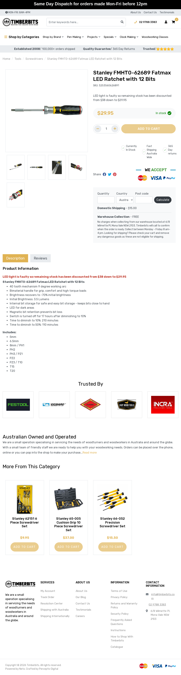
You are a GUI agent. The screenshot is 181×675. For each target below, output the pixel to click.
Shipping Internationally (54, 616)
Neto (22, 668)
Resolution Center (51, 603)
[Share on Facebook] (105, 174)
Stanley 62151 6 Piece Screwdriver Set (24, 522)
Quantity (103, 193)
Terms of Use (119, 591)
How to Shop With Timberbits (122, 638)
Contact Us (150, 12)
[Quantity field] (106, 128)
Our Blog (81, 597)
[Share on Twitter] (110, 174)
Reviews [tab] (40, 258)
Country (121, 193)
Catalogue (117, 646)
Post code (141, 193)
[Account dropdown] (166, 22)
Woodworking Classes (155, 37)
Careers (80, 616)
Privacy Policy (119, 597)
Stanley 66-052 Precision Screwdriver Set (112, 522)
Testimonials (167, 12)
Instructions (118, 630)
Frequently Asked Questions (121, 622)
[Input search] (86, 22)
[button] (173, 22)
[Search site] (122, 22)
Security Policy (120, 613)
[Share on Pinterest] (114, 174)
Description (15, 258)
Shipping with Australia (54, 609)
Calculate (162, 199)
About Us (135, 12)
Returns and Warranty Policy (124, 605)
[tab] (15, 258)
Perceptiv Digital (48, 668)
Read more (90, 452)
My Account (47, 591)
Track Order (47, 597)
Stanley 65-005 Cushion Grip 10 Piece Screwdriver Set (68, 524)
